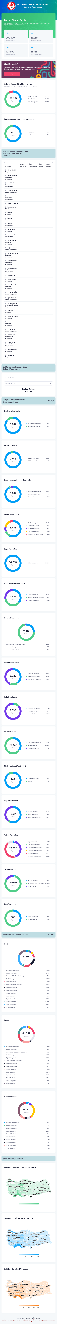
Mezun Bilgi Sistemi (12, 74)
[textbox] (10, 378)
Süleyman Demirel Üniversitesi (31, 1318)
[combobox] (28, 378)
